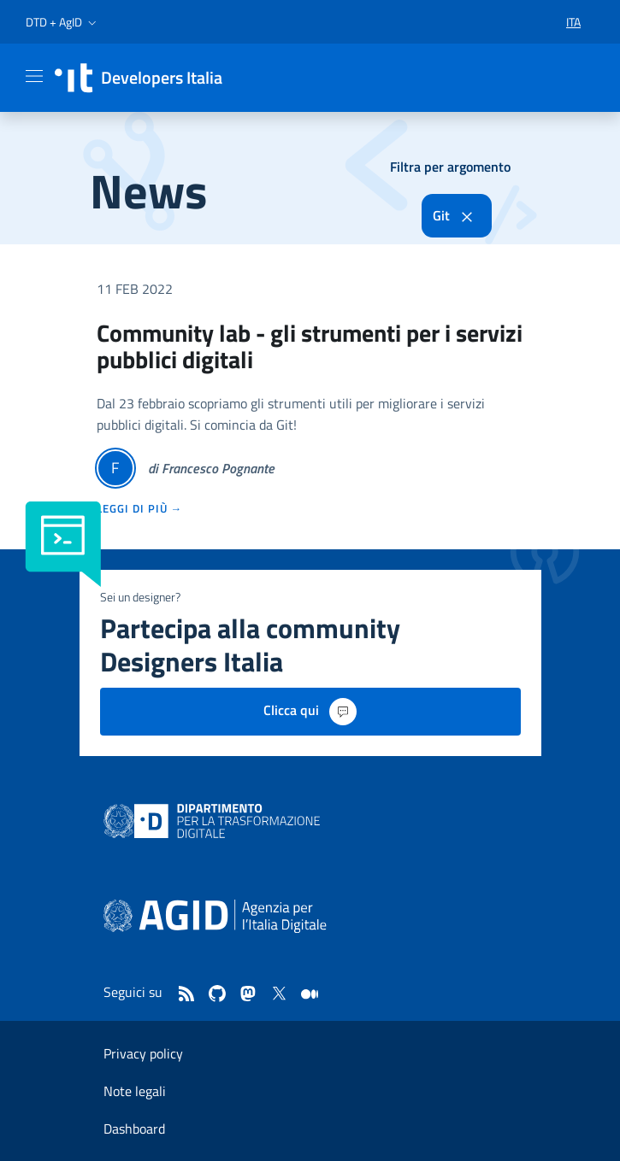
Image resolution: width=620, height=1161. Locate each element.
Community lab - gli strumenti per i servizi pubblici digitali (310, 346)
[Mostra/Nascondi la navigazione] (34, 76)
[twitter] (279, 995)
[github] (217, 995)
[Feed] (186, 995)
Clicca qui (310, 711)
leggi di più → (140, 508)
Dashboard (134, 1128)
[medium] (309, 995)
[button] (63, 22)
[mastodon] (248, 995)
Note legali (134, 1091)
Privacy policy (143, 1053)
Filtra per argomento (450, 166)
